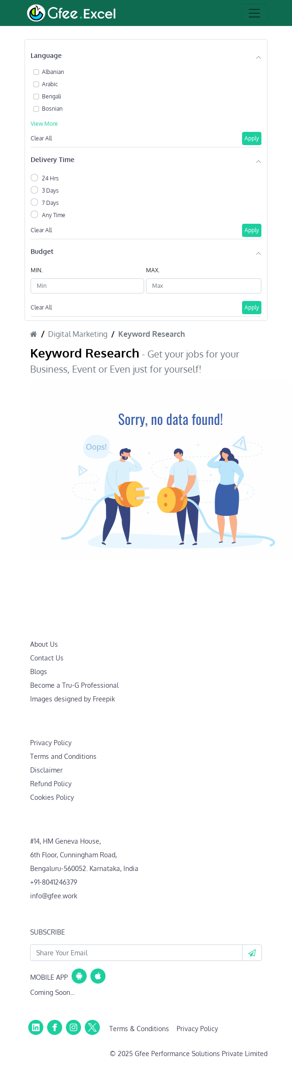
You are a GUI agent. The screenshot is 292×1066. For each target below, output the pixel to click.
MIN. (37, 270)
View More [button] (44, 123)
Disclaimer (46, 770)
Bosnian (52, 108)
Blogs (38, 671)
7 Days (50, 202)
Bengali (51, 96)
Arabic (50, 84)
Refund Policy (51, 784)
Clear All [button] (41, 138)
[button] (252, 952)
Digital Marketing (77, 334)
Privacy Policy (51, 743)
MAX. (153, 270)
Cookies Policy (52, 797)
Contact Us (47, 658)
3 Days (50, 190)
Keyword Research (151, 334)
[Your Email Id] (136, 952)
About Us (44, 644)
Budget (42, 251)
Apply (251, 138)
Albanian (53, 71)
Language (46, 55)
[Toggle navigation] (254, 13)
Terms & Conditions (139, 1029)
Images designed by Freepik (72, 699)
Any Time (53, 215)
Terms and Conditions (63, 756)
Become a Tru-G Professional (74, 685)
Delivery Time (52, 159)
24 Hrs (50, 178)
